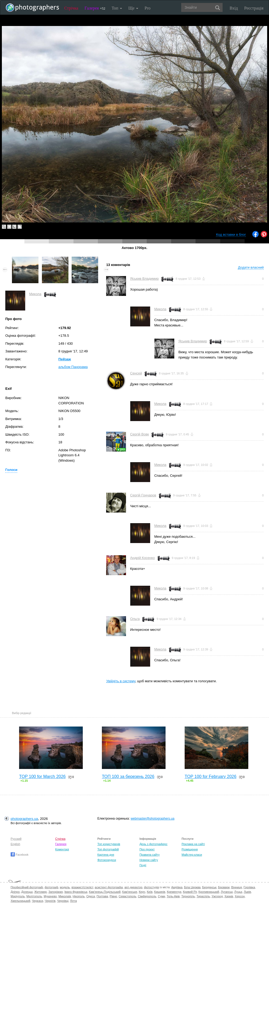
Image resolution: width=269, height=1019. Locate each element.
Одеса (90, 896)
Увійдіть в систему (120, 681)
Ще (133, 8)
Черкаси (37, 900)
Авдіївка (177, 887)
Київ (149, 891)
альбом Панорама (73, 367)
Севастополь (127, 896)
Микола (35, 294)
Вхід (234, 8)
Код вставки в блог (231, 235)
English (15, 844)
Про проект (147, 849)
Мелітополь (34, 896)
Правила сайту (150, 854)
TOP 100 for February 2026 (210, 776)
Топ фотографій (108, 849)
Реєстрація (253, 8)
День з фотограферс (154, 844)
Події (143, 865)
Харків (228, 896)
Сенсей (136, 373)
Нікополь (79, 896)
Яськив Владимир (144, 279)
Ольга (135, 619)
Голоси (11, 470)
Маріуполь (18, 896)
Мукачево (50, 896)
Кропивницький (208, 891)
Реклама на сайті (193, 844)
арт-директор (133, 887)
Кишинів (159, 891)
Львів (247, 891)
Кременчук (174, 891)
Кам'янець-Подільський (104, 891)
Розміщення (189, 849)
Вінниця (236, 887)
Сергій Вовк (139, 434)
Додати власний (251, 267)
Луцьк (238, 891)
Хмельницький (20, 900)
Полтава (102, 896)
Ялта (73, 900)
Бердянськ (209, 887)
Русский (16, 838)
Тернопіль (188, 896)
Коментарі (62, 849)
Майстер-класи (191, 854)
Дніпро (15, 891)
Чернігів (50, 900)
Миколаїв (64, 896)
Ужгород (217, 896)
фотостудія (151, 887)
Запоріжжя (55, 891)
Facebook (19, 854)
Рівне (113, 896)
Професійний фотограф (27, 887)
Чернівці (62, 900)
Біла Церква (192, 887)
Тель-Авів (173, 896)
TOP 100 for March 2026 (42, 776)
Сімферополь (147, 896)
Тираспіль (203, 896)
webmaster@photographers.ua (152, 818)
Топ (117, 8)
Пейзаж (64, 359)
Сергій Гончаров (143, 495)
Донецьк (27, 891)
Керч (142, 891)
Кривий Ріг (190, 891)
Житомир (40, 891)
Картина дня (105, 854)
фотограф (51, 887)
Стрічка (71, 8)
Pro (147, 8)
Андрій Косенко (142, 558)
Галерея (95, 8)
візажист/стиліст (82, 887)
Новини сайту (149, 859)
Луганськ (227, 891)
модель (65, 887)
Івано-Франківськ (75, 891)
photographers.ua (24, 819)
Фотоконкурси (106, 859)
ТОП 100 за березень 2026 (128, 776)
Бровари (224, 887)
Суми (161, 896)
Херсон (240, 896)
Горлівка (249, 887)
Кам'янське (129, 891)
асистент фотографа (109, 887)
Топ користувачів (108, 844)
